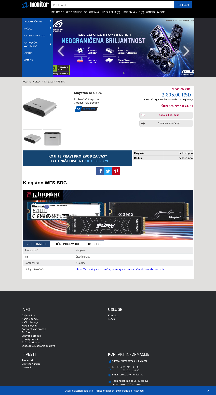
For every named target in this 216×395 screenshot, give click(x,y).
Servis (111, 318)
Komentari (93, 244)
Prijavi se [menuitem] (57, 12)
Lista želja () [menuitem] (111, 12)
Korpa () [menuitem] (92, 12)
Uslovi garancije (31, 339)
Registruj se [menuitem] (73, 12)
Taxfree (26, 332)
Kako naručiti (29, 325)
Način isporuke (30, 318)
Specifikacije (36, 244)
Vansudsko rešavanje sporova (38, 345)
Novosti (26, 367)
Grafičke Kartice (31, 363)
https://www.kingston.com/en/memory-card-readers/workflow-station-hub (120, 269)
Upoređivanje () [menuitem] (133, 12)
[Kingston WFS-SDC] (47, 107)
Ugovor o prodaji (31, 335)
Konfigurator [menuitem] (155, 12)
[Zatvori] (208, 390)
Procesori (27, 360)
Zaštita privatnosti (33, 342)
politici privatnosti (133, 390)
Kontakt (113, 315)
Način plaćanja (30, 322)
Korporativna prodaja (34, 329)
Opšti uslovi (28, 315)
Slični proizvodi (66, 244)
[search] (112, 4)
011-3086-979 (97, 161)
